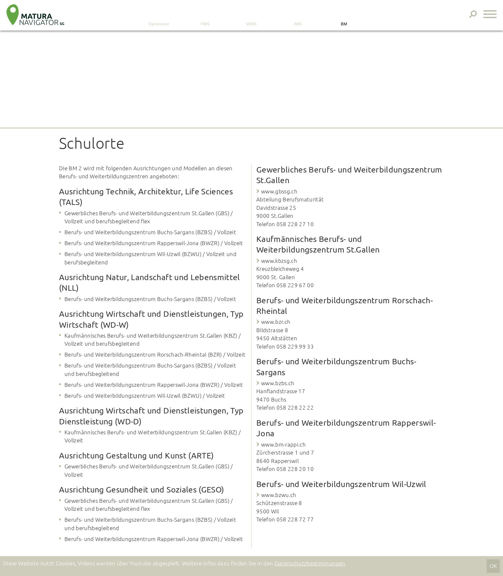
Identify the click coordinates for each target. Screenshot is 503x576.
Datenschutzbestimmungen (310, 563)
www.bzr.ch (275, 321)
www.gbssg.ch (279, 191)
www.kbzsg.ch (279, 260)
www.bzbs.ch (277, 382)
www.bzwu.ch (278, 494)
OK (493, 565)
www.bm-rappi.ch (283, 444)
